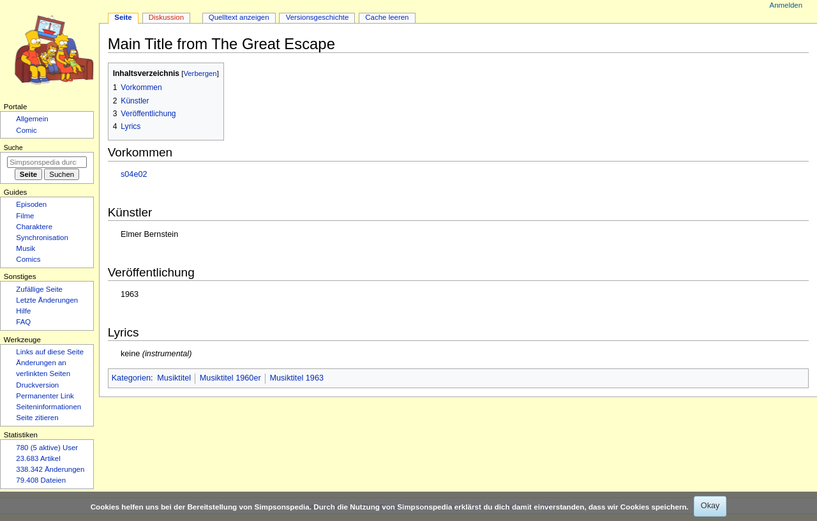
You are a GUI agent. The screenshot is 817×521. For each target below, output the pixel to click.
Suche (13, 147)
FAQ (23, 322)
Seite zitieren (37, 417)
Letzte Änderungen (47, 300)
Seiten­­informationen (48, 407)
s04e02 (134, 174)
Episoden (31, 204)
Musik (25, 248)
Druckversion (37, 385)
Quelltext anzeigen (239, 17)
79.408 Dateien (41, 480)
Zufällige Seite (39, 289)
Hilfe (23, 311)
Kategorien (131, 378)
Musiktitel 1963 (296, 378)
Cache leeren (386, 17)
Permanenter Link (44, 396)
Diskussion (166, 17)
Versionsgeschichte (317, 17)
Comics (28, 259)
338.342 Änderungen (50, 469)
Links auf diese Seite (50, 352)
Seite (122, 17)
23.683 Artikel (38, 458)
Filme (25, 216)
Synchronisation (42, 237)
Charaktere (34, 226)
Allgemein (32, 119)
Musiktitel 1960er (230, 378)
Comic (26, 130)
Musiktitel (174, 378)
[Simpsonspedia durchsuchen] (47, 162)
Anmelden (786, 5)
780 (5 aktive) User (47, 447)
